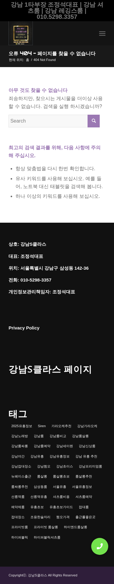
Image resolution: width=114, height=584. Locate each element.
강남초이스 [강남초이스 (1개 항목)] (64, 466)
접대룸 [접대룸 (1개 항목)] (84, 507)
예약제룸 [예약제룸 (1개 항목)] (18, 507)
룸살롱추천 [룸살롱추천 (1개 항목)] (83, 476)
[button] (99, 546)
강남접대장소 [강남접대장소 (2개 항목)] (21, 466)
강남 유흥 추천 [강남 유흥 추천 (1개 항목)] (86, 456)
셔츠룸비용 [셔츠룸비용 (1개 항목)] (61, 496)
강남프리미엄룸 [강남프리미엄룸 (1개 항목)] (90, 466)
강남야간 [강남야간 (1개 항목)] (18, 456)
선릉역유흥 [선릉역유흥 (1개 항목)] (38, 496)
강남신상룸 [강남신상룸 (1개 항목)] (87, 446)
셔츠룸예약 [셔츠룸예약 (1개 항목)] (83, 496)
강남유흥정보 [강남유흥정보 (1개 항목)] (60, 456)
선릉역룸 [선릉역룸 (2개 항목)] (18, 496)
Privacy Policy (24, 327)
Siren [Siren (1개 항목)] (42, 426)
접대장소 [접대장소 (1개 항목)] (18, 517)
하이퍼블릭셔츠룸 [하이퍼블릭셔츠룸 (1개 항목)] (47, 537)
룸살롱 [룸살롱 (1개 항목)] (42, 476)
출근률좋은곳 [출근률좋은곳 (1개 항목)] (85, 517)
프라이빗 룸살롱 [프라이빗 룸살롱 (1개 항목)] (46, 527)
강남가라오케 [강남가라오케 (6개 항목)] (87, 426)
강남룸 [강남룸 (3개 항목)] (39, 436)
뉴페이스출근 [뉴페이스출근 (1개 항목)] (21, 476)
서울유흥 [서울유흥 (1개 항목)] (59, 486)
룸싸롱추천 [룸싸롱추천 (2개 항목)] (19, 486)
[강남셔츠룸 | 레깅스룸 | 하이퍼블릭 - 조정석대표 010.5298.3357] (47, 33)
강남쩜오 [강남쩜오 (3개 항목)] (43, 466)
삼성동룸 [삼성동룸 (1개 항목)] (40, 486)
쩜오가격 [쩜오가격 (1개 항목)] (63, 517)
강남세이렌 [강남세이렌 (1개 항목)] (64, 446)
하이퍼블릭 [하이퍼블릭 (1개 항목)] (19, 537)
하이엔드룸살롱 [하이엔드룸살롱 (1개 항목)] (75, 527)
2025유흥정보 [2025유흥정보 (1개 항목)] (21, 426)
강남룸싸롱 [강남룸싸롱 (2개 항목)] (19, 446)
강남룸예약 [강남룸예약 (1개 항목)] (42, 446)
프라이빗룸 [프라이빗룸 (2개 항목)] (19, 527)
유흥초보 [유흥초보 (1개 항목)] (37, 507)
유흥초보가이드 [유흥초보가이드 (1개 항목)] (61, 507)
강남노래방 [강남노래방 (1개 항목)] (19, 436)
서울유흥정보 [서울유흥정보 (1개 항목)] (82, 486)
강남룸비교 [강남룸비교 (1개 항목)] (58, 436)
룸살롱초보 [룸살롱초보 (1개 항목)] (61, 476)
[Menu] (102, 33)
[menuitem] (102, 33)
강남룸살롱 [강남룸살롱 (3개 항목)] (80, 436)
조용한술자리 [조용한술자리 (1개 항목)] (40, 517)
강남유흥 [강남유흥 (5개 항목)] (37, 456)
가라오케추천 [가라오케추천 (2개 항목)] (61, 426)
